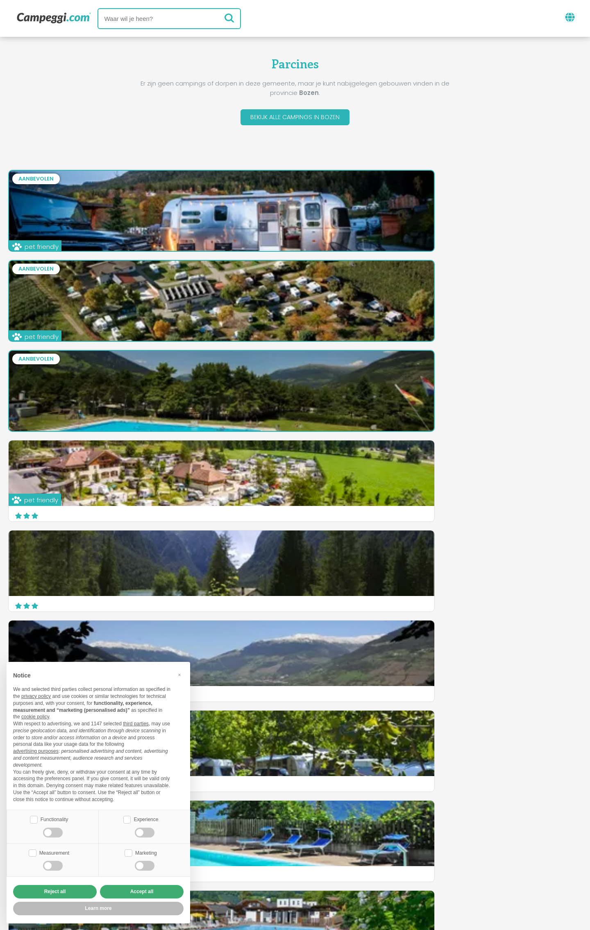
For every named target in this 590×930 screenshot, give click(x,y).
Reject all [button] (55, 891)
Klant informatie (325, 876)
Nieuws (259, 828)
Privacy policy (261, 876)
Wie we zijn (207, 862)
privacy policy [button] (36, 695)
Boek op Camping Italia (360, 862)
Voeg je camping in (272, 862)
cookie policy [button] (35, 716)
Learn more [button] (98, 908)
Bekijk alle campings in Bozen (295, 118)
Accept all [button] (142, 891)
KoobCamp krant (313, 828)
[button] (179, 673)
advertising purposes (36, 750)
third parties (136, 723)
